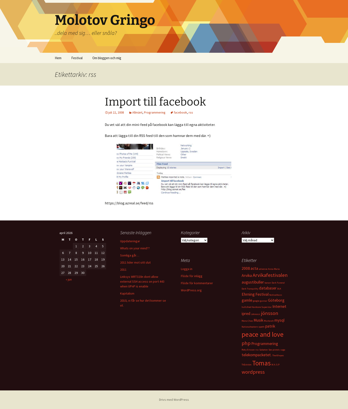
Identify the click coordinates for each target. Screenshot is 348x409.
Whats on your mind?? (135, 248)
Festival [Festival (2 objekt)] (262, 294)
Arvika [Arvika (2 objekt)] (247, 275)
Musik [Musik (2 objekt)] (258, 320)
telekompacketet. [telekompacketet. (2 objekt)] (257, 354)
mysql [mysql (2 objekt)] (279, 320)
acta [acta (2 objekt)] (254, 268)
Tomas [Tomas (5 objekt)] (261, 363)
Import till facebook (155, 102)
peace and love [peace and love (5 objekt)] (263, 334)
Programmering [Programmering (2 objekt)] (264, 343)
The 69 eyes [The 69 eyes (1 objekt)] (278, 355)
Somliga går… (129, 255)
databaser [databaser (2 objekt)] (267, 288)
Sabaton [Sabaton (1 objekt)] (263, 349)
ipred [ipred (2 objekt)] (246, 313)
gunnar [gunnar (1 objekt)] (263, 300)
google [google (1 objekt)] (256, 300)
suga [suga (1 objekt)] (282, 349)
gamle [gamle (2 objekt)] (247, 300)
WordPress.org (191, 290)
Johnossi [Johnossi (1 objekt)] (255, 314)
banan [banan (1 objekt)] (268, 282)
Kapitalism (127, 293)
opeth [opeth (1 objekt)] (262, 326)
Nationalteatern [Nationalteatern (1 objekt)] (250, 326)
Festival (77, 58)
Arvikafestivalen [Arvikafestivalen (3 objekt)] (270, 275)
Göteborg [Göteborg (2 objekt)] (276, 300)
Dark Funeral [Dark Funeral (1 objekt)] (278, 282)
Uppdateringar (130, 241)
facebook (180, 112)
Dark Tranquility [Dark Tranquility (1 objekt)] (250, 288)
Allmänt (137, 112)
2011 (123, 269)
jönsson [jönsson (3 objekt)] (269, 313)
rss (191, 112)
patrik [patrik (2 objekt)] (270, 326)
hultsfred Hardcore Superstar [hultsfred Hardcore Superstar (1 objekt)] (257, 307)
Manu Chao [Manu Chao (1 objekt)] (247, 320)
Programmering (155, 112)
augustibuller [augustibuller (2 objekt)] (253, 282)
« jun (69, 279)
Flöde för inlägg (191, 276)
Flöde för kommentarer (197, 283)
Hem (58, 58)
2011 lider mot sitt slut (135, 262)
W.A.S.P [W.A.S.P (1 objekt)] (275, 364)
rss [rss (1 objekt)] (257, 349)
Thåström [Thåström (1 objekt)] (246, 364)
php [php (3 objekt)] (246, 343)
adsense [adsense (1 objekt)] (263, 268)
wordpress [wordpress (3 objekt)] (253, 372)
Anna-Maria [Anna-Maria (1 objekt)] (274, 268)
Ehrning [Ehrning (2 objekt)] (248, 294)
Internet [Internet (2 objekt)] (279, 306)
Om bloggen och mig (106, 58)
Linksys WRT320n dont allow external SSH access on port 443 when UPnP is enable (142, 281)
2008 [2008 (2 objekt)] (246, 268)
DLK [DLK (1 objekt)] (279, 288)
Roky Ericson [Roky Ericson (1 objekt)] (248, 349)
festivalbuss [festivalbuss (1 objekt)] (275, 294)
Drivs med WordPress (174, 400)
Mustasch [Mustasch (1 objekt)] (269, 320)
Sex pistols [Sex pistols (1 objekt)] (274, 349)
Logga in (186, 269)
